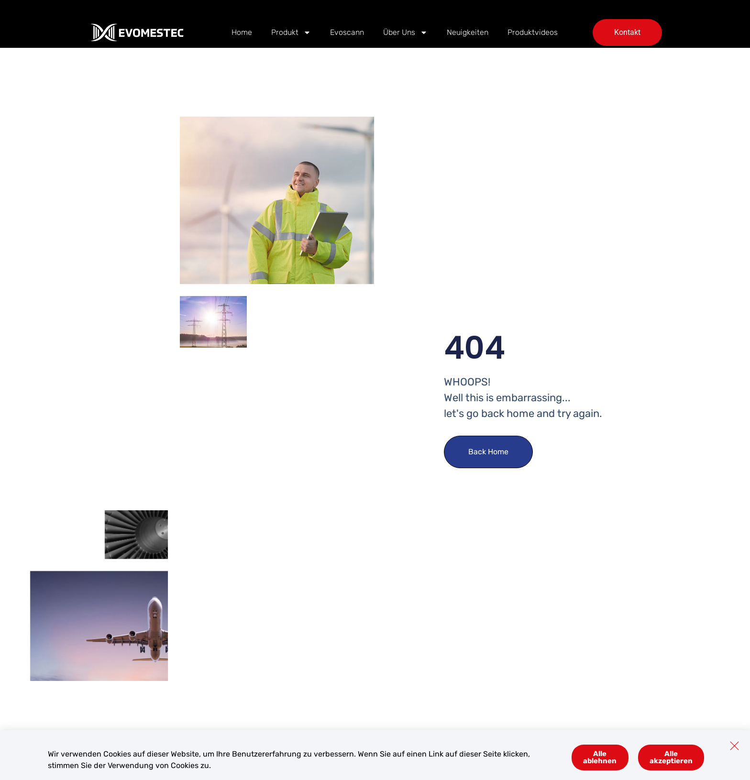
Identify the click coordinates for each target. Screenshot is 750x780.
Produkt (291, 32)
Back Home (488, 451)
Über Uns (405, 32)
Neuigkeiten (467, 32)
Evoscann (347, 32)
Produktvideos (532, 32)
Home (242, 32)
